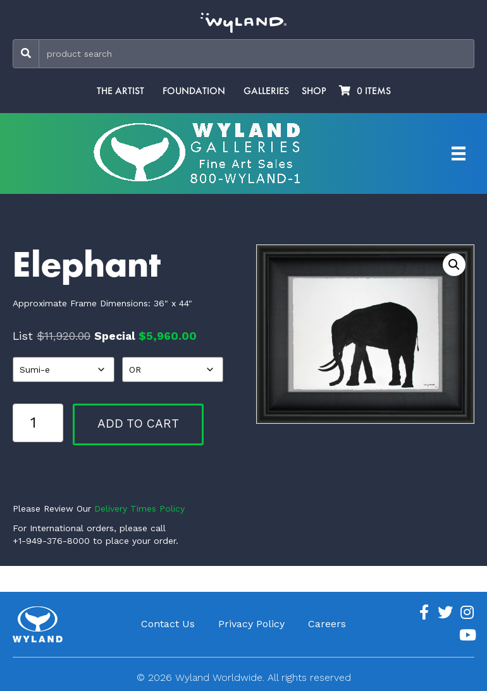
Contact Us (168, 624)
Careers (327, 624)
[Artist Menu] (458, 153)
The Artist (120, 91)
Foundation (194, 91)
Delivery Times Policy (139, 508)
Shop (314, 91)
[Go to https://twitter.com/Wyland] (445, 612)
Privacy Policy (251, 624)
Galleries (266, 91)
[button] (454, 264)
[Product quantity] (38, 423)
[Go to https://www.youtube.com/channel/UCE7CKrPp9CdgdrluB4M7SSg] (466, 635)
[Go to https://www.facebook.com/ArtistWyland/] (423, 612)
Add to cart (138, 423)
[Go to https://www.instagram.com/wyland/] (466, 612)
